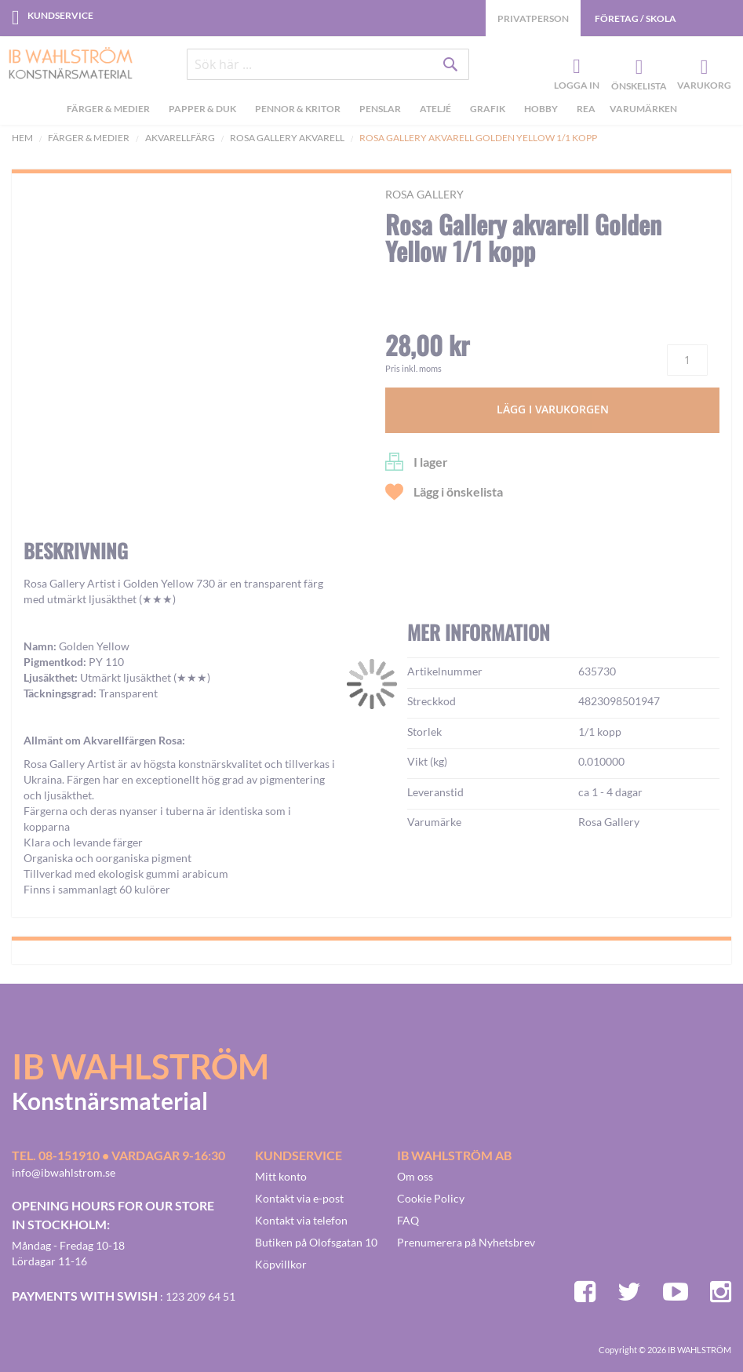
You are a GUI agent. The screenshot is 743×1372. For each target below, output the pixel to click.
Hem (22, 138)
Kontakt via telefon (301, 1220)
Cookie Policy (430, 1198)
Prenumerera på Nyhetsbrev (466, 1242)
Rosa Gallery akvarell (287, 138)
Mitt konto (281, 1176)
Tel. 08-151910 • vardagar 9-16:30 (118, 1155)
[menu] (371, 110)
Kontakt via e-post (299, 1198)
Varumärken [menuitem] (643, 109)
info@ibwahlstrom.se (63, 1172)
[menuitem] (111, 110)
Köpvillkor (281, 1264)
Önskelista (637, 67)
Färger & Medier (88, 138)
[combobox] (328, 64)
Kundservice (60, 15)
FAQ (408, 1220)
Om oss (415, 1176)
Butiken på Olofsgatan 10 (316, 1242)
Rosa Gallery (424, 194)
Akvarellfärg (180, 138)
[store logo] (65, 64)
